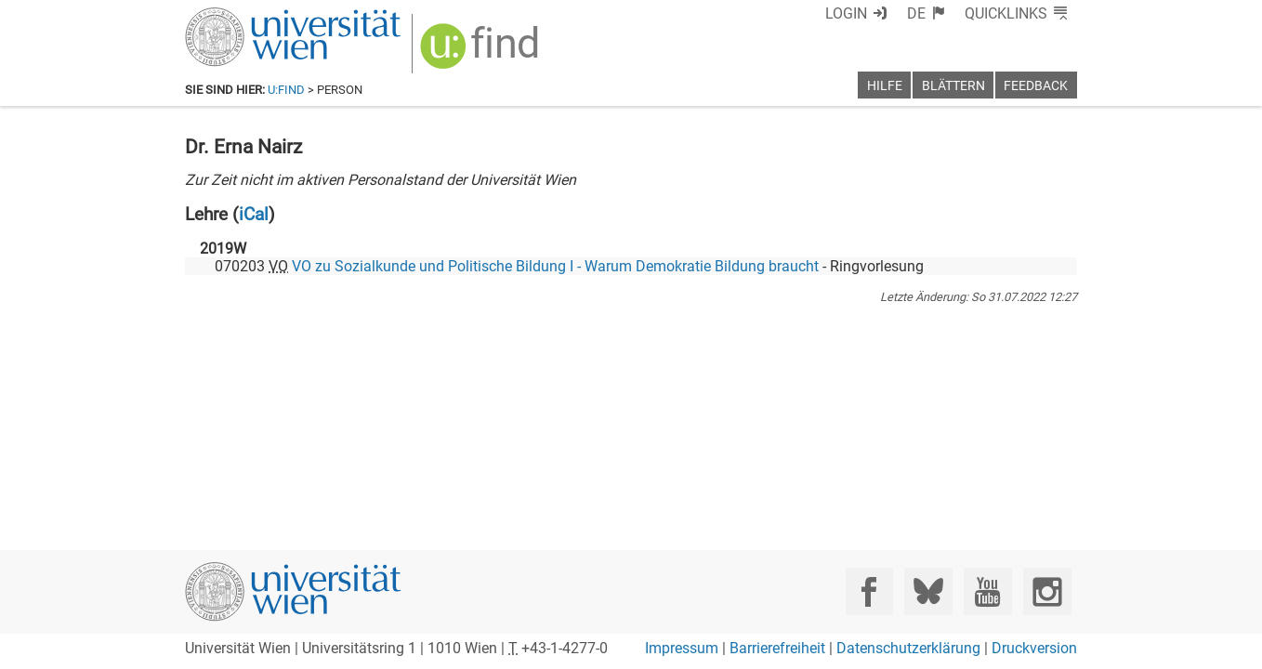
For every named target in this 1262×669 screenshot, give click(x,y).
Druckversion (1034, 648)
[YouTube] (987, 591)
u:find (286, 90)
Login (846, 13)
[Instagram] (1047, 591)
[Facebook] (869, 591)
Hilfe (884, 86)
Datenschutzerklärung (908, 648)
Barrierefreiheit (777, 648)
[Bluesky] (928, 591)
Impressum (681, 648)
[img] (482, 52)
